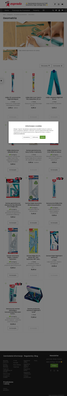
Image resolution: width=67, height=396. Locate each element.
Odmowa (35, 137)
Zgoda (43, 137)
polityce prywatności (19, 133)
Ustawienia (26, 137)
